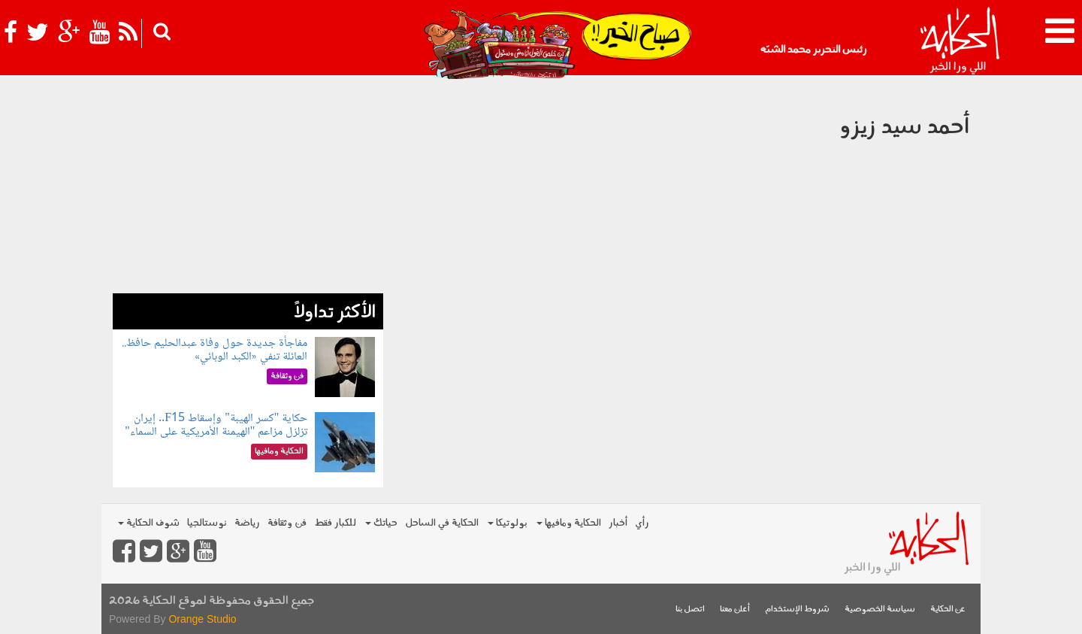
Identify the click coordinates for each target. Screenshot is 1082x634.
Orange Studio (202, 619)
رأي (642, 523)
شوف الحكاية (149, 523)
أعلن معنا (735, 609)
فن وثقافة (287, 523)
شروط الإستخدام (797, 609)
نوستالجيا (207, 523)
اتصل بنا (690, 609)
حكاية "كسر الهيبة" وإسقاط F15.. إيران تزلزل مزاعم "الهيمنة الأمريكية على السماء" (216, 425)
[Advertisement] (248, 188)
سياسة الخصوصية (880, 609)
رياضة (247, 523)
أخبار (618, 523)
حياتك (381, 523)
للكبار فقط (335, 523)
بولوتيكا (507, 523)
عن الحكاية (948, 609)
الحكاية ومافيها (568, 523)
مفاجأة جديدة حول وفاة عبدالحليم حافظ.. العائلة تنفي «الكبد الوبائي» (214, 350)
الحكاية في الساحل (442, 523)
